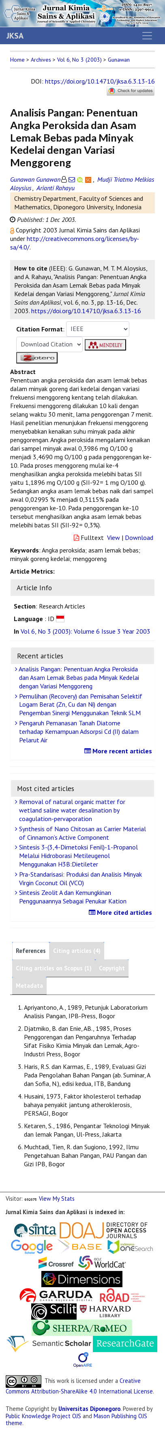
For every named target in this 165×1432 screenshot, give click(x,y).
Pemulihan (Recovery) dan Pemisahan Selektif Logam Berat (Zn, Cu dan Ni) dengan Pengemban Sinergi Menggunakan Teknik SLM (79, 704)
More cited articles (121, 912)
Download (139, 537)
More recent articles (119, 751)
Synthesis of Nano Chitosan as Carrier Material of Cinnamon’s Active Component (81, 833)
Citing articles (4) (77, 951)
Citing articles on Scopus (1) (54, 968)
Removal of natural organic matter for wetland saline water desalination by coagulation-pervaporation (71, 810)
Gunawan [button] (119, 59)
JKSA (15, 35)
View (113, 537)
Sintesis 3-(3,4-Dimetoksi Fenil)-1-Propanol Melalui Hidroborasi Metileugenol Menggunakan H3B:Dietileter (77, 855)
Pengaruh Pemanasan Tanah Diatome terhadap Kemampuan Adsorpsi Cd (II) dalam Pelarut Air (78, 731)
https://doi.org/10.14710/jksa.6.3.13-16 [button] (86, 311)
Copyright (112, 968)
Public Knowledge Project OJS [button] (43, 1416)
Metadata (29, 985)
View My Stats (57, 1198)
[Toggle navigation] (147, 36)
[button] (13, 230)
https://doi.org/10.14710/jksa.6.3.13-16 (100, 81)
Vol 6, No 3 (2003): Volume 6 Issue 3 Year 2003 (85, 631)
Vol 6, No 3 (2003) (79, 59)
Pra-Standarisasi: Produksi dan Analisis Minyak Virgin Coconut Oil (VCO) (79, 878)
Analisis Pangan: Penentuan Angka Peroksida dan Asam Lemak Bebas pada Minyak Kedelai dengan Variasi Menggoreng (78, 677)
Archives (41, 59)
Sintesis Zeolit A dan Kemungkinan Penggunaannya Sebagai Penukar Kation (71, 896)
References (31, 951)
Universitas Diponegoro (89, 1409)
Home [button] (17, 59)
